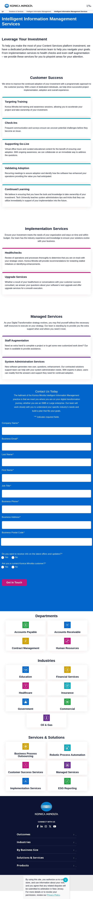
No (16, 557)
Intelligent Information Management (38, 11)
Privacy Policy (53, 895)
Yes (6, 557)
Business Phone (10, 501)
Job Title (6, 486)
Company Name (10, 423)
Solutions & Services (16, 11)
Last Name (7, 454)
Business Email (9, 439)
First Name (7, 470)
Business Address (10, 517)
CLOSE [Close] (65, 880)
